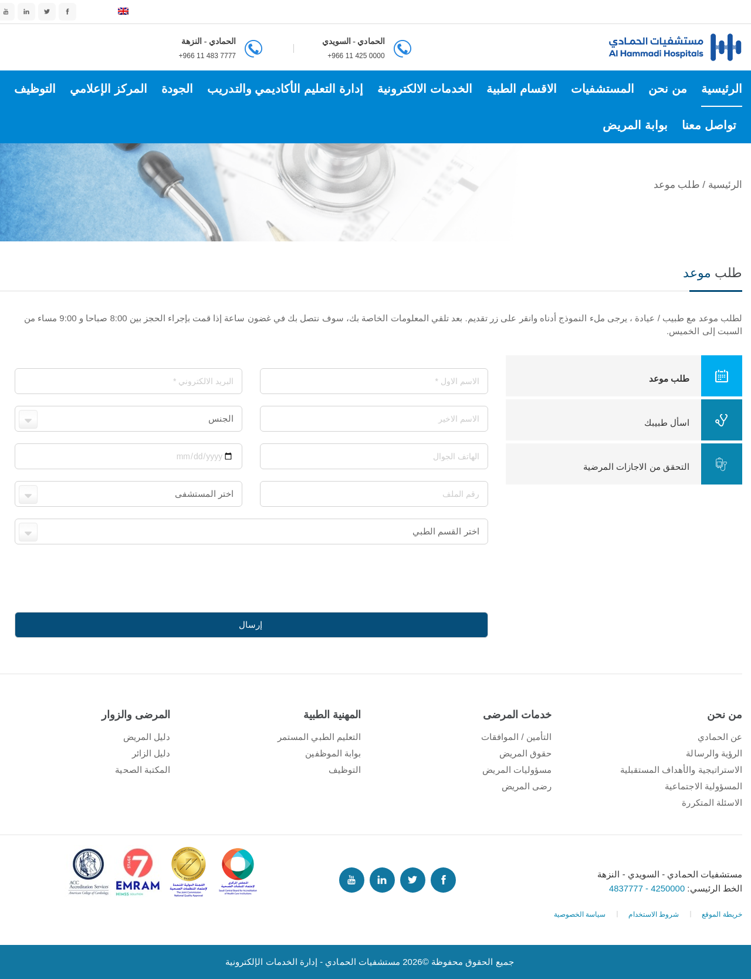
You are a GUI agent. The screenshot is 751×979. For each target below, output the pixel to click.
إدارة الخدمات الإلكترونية (271, 962)
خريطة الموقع (722, 914)
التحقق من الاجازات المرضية (662, 464)
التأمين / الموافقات (516, 737)
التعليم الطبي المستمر (319, 737)
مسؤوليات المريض (517, 770)
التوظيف (35, 88)
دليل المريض (146, 737)
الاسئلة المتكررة (712, 803)
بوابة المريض (635, 125)
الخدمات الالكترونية (424, 88)
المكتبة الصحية (142, 770)
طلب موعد (695, 375)
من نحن (667, 88)
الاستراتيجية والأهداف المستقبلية (681, 770)
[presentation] (399, 579)
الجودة (177, 88)
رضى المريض (527, 786)
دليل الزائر (151, 753)
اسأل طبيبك (693, 419)
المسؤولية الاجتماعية (703, 786)
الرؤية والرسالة (714, 753)
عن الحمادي (720, 737)
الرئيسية (721, 88)
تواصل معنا (709, 125)
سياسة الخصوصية (580, 914)
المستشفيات (602, 88)
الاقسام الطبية (521, 88)
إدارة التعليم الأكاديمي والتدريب (285, 88)
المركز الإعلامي (108, 88)
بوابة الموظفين (333, 753)
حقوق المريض (525, 753)
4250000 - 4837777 (648, 888)
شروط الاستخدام (653, 914)
